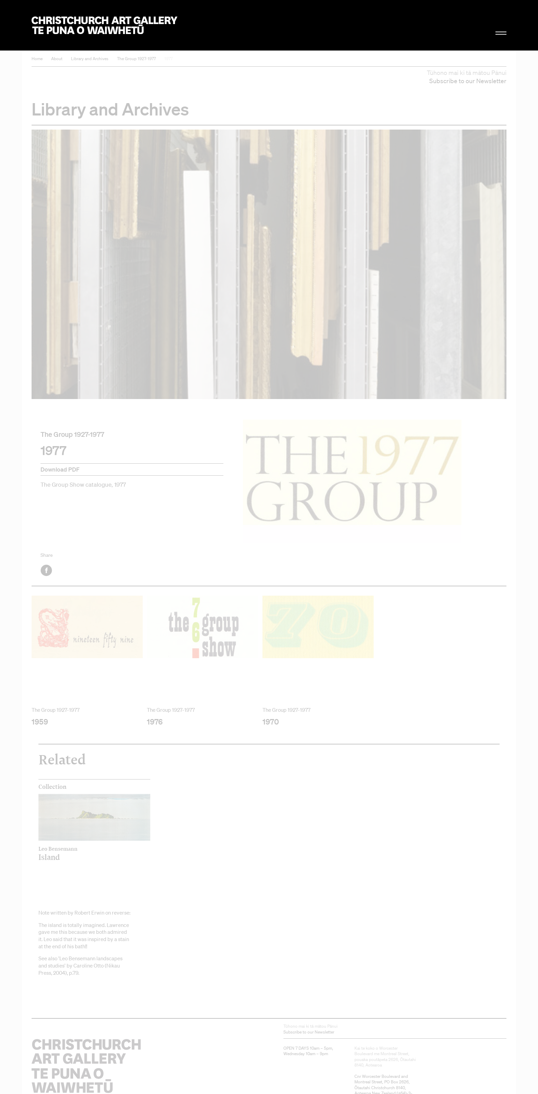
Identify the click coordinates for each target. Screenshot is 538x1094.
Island (80, 853)
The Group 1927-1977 (136, 59)
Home (37, 59)
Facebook (46, 570)
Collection (52, 787)
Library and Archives (89, 59)
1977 (168, 59)
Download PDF (60, 469)
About (56, 59)
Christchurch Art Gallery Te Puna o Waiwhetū (104, 25)
